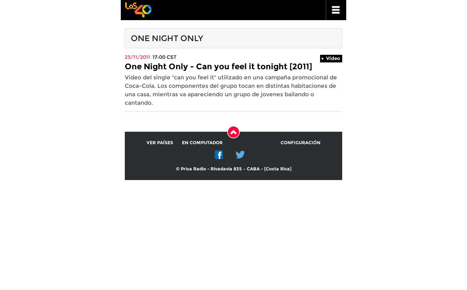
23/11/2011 (137, 57)
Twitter (240, 155)
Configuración (300, 142)
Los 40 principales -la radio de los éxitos (138, 9)
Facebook (219, 155)
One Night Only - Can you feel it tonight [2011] (218, 66)
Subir (233, 132)
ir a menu (336, 10)
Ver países (160, 142)
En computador (202, 142)
